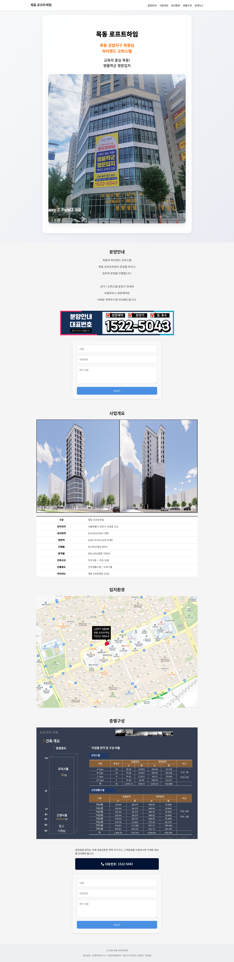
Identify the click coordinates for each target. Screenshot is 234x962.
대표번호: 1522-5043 (117, 864)
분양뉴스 (199, 5)
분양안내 (152, 5)
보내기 (117, 391)
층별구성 (187, 5)
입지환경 (175, 5)
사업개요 (163, 5)
